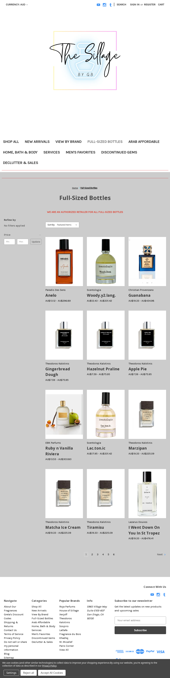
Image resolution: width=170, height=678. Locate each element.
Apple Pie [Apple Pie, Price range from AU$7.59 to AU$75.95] (138, 368)
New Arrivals (37, 141)
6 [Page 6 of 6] (114, 554)
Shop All (11, 141)
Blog (7, 653)
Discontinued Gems (119, 152)
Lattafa (63, 630)
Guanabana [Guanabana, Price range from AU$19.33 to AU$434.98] (139, 295)
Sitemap (9, 657)
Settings (11, 673)
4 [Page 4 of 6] (103, 554)
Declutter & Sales (20, 163)
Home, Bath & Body (20, 152)
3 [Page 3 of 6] (97, 554)
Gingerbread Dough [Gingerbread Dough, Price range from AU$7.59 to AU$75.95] (57, 371)
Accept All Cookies (52, 673)
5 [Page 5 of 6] (108, 554)
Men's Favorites (80, 152)
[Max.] (22, 242)
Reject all (28, 673)
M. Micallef (65, 641)
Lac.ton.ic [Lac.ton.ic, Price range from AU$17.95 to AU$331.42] (96, 448)
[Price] (22, 235)
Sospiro (64, 626)
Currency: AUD (17, 4)
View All (64, 649)
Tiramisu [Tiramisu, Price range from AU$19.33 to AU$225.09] (95, 527)
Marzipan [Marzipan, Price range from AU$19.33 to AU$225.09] (138, 448)
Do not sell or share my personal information (15, 645)
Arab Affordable (144, 141)
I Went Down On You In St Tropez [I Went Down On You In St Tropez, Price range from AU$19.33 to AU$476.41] (144, 530)
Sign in (135, 4)
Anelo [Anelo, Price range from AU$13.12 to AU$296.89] (50, 295)
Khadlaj (63, 638)
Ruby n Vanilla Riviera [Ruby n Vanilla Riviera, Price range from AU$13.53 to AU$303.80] (59, 450)
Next (161, 554)
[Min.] (9, 242)
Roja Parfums (67, 606)
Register (149, 4)
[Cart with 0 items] (161, 4)
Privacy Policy (12, 638)
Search (121, 4)
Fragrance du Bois (70, 634)
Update (36, 241)
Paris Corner (66, 645)
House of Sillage (69, 610)
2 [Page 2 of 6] (92, 554)
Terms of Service (13, 634)
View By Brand (68, 141)
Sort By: (51, 225)
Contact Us (10, 630)
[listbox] (68, 225)
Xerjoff (63, 614)
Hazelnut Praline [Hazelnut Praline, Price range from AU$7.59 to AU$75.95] (103, 368)
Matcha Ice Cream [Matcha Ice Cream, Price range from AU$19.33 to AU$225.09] (62, 527)
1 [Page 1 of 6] (86, 554)
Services (51, 152)
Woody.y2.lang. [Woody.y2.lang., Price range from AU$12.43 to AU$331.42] (101, 295)
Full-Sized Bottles (104, 141)
